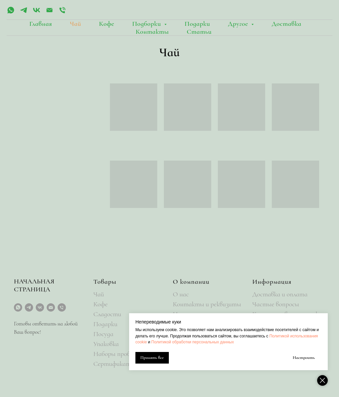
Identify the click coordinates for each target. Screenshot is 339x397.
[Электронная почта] (49, 12)
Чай (75, 24)
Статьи (199, 32)
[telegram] (24, 12)
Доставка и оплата (280, 294)
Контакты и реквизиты (207, 304)
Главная (40, 24)
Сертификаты (114, 364)
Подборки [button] (147, 24)
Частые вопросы (275, 304)
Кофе (106, 24)
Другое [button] (239, 24)
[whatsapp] (11, 12)
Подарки (197, 24)
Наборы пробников (119, 354)
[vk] (36, 12)
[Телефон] (62, 12)
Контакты (152, 32)
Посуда (103, 334)
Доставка (286, 24)
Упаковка (106, 344)
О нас (181, 294)
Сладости (107, 314)
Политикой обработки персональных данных (192, 342)
